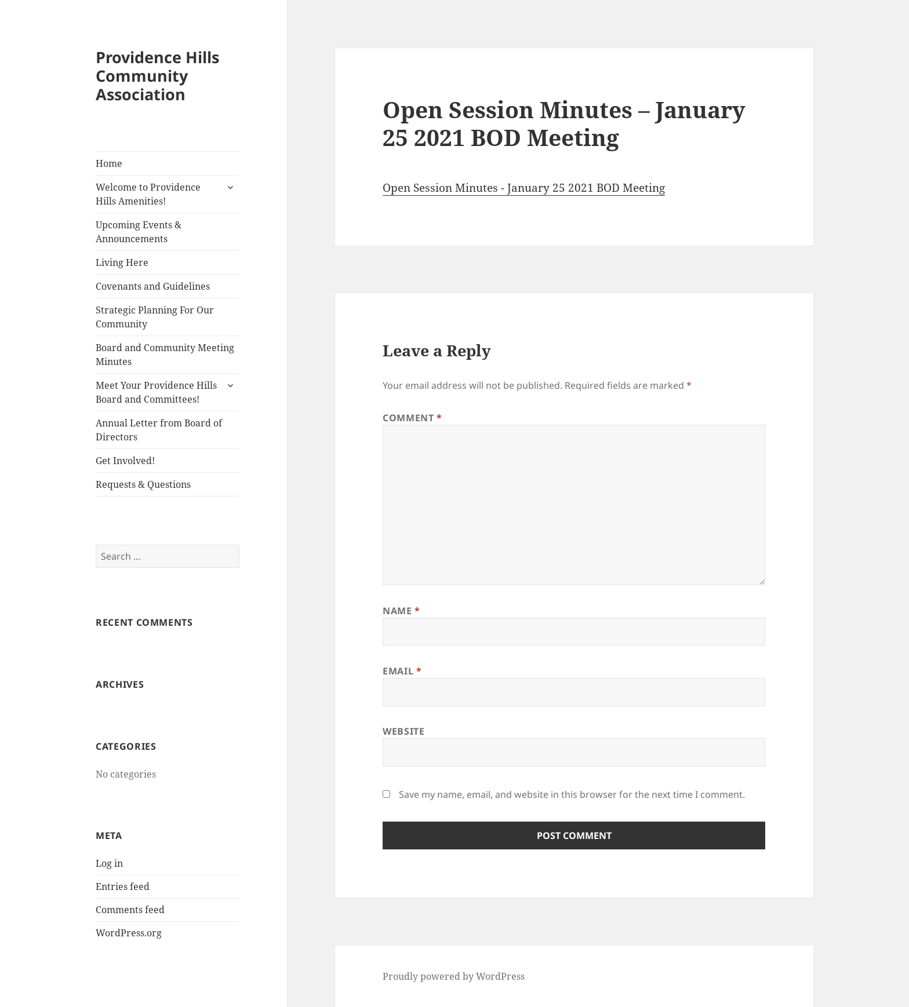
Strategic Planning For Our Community (155, 317)
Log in (109, 863)
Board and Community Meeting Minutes (165, 354)
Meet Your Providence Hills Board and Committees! (156, 392)
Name (401, 610)
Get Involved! (125, 460)
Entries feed (123, 886)
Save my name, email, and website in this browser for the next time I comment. (572, 794)
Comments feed (130, 909)
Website (403, 731)
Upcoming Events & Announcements (138, 231)
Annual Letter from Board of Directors (159, 430)
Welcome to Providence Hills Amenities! (148, 194)
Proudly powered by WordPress (454, 976)
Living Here (122, 262)
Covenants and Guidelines (153, 286)
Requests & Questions (143, 484)
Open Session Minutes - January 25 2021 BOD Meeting (524, 187)
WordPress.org (129, 932)
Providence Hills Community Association (157, 75)
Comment (412, 417)
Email (402, 671)
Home (109, 163)
